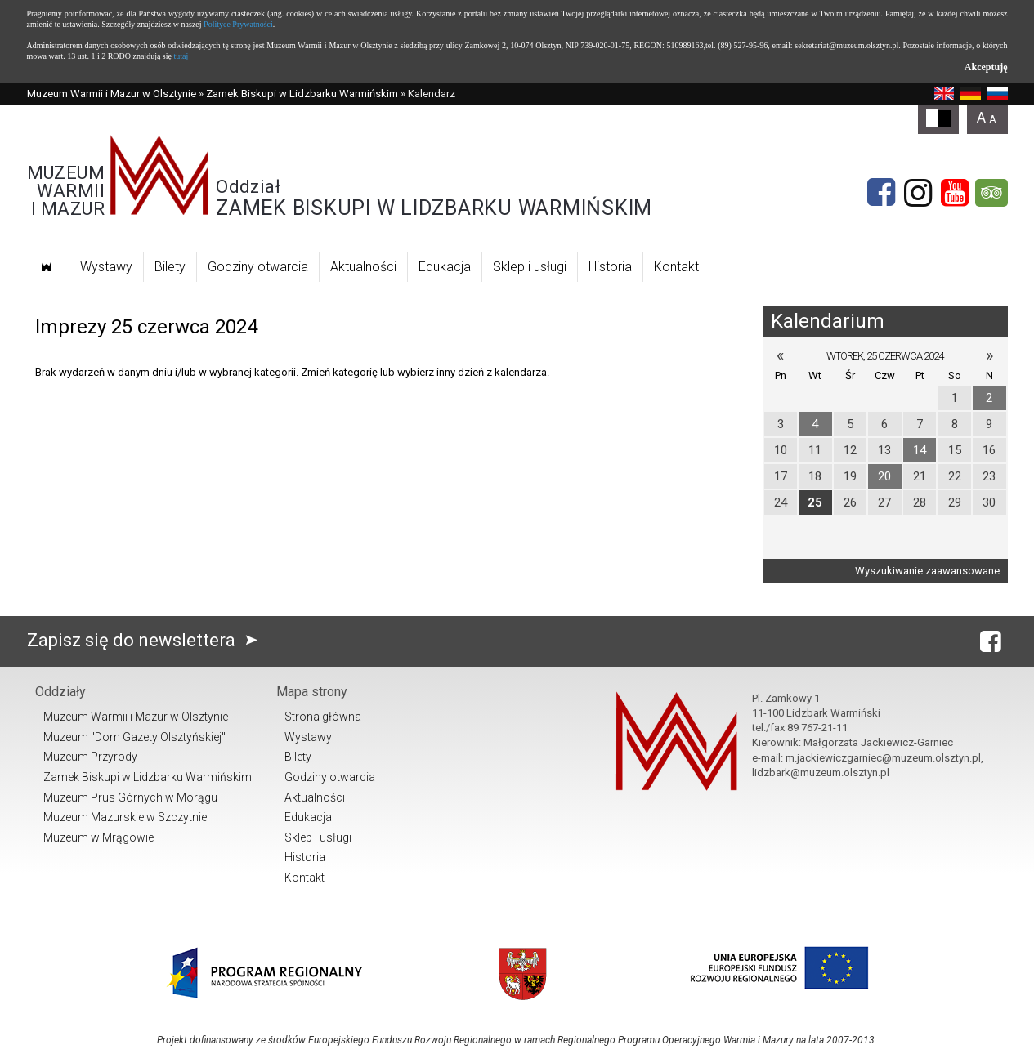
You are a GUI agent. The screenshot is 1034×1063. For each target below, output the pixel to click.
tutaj (180, 55)
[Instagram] (918, 192)
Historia (610, 267)
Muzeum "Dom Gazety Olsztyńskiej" (134, 737)
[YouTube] (954, 192)
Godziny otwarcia (258, 267)
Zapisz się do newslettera (146, 640)
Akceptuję (986, 67)
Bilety (170, 267)
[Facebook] (881, 193)
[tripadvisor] (991, 193)
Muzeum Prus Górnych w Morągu (130, 797)
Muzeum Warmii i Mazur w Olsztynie (111, 93)
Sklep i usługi (529, 267)
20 (884, 476)
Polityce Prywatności (238, 24)
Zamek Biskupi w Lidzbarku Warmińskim (302, 93)
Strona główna (322, 716)
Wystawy (106, 267)
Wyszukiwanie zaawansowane (927, 571)
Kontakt (676, 267)
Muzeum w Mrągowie (98, 837)
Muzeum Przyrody (90, 756)
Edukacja (445, 267)
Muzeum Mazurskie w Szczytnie (125, 817)
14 (919, 450)
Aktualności (363, 267)
